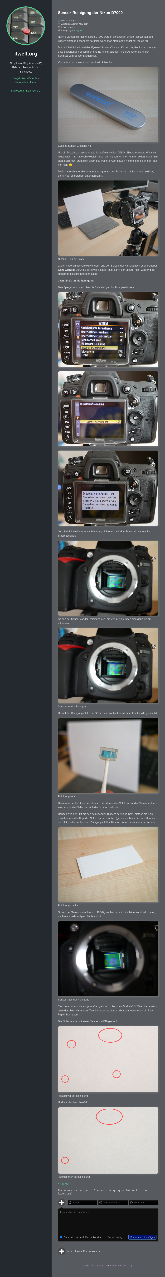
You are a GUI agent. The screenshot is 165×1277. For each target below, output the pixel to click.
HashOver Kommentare (95, 1265)
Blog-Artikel (19, 78)
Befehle (32, 78)
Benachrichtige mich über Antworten (81, 1237)
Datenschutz (33, 90)
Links (33, 82)
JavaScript (128, 1265)
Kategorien (21, 82)
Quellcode (115, 1265)
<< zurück (63, 1183)
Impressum (17, 90)
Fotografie (78, 30)
